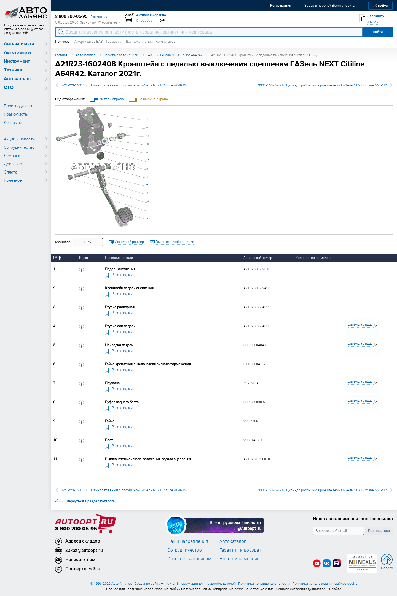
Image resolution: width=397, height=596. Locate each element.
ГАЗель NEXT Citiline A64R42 (181, 55)
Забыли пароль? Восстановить (329, 5)
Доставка (13, 163)
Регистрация (280, 5)
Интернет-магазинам (189, 559)
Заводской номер (257, 257)
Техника (13, 70)
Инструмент (17, 61)
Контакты (13, 122)
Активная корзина (151, 15)
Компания (13, 155)
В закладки (119, 274)
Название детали (119, 257)
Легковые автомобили (120, 55)
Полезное (13, 180)
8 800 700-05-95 (76, 529)
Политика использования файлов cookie (325, 583)
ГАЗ (149, 55)
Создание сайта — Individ (155, 583)
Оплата (10, 172)
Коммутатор (165, 41)
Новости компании (239, 559)
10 (147, 160)
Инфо (83, 257)
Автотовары (17, 52)
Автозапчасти (19, 43)
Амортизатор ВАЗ (88, 41)
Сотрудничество (19, 147)
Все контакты (100, 17)
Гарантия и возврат (240, 550)
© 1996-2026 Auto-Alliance (111, 583)
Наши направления (187, 541)
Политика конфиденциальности (264, 583)
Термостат (114, 41)
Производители (18, 106)
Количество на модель (314, 257)
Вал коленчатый (139, 41)
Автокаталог (18, 79)
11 (147, 136)
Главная (61, 55)
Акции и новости (19, 139)
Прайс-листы (16, 114)
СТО (9, 87)
